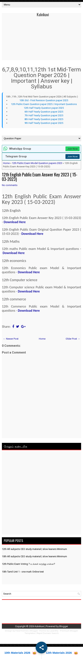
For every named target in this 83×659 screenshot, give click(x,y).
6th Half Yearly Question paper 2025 (44, 111)
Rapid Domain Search (48, 633)
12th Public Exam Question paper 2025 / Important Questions (44, 104)
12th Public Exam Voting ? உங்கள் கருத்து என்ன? (28, 564)
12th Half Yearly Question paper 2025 (44, 107)
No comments (9, 185)
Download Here (15, 222)
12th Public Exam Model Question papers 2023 (37, 163)
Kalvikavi (43, 14)
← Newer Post (10, 338)
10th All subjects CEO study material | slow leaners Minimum (34, 556)
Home (6, 163)
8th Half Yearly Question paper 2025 (44, 119)
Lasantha (53, 631)
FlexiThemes (21, 631)
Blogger (63, 626)
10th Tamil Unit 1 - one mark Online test (23, 571)
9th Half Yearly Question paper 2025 (44, 123)
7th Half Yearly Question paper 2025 (44, 115)
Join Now (72, 148)
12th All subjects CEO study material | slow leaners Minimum (34, 549)
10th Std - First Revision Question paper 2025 (43, 100)
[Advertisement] (41, 493)
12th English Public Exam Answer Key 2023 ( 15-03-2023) (39, 176)
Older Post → (73, 338)
